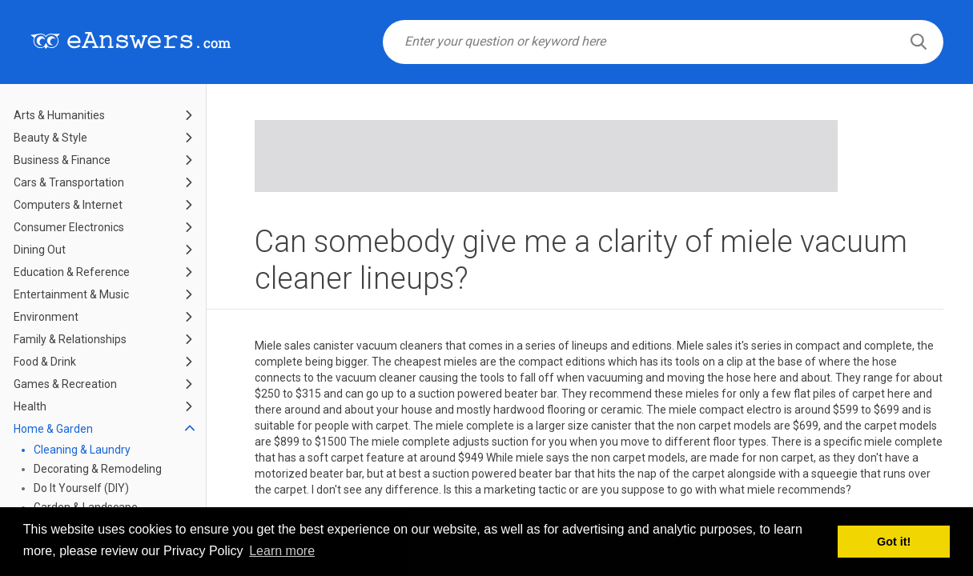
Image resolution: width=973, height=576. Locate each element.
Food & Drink (45, 361)
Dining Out (40, 249)
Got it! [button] (894, 541)
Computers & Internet (68, 204)
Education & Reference (72, 272)
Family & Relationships (70, 339)
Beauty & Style (50, 137)
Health (30, 406)
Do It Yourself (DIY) (81, 488)
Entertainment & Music (71, 294)
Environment (46, 316)
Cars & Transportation (69, 182)
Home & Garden (53, 428)
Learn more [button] (282, 551)
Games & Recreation (65, 384)
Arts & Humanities (59, 115)
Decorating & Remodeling (98, 468)
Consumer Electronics (69, 227)
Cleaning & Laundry (82, 449)
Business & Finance (62, 160)
